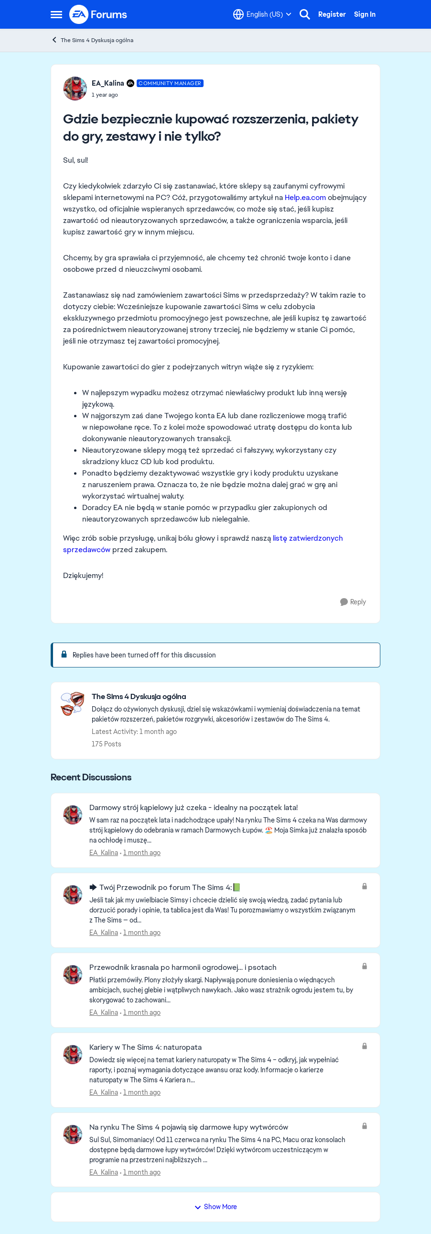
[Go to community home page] (98, 14)
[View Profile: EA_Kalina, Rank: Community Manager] (75, 88)
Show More (215, 1206)
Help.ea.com (305, 197)
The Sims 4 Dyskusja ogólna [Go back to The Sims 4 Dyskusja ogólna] (92, 40)
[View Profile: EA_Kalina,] (72, 814)
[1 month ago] (140, 853)
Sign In (365, 14)
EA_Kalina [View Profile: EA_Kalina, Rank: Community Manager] (108, 83)
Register (332, 14)
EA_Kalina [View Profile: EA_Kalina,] (103, 852)
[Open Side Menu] (56, 14)
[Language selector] (262, 14)
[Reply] (353, 602)
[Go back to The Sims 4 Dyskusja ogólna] (231, 697)
